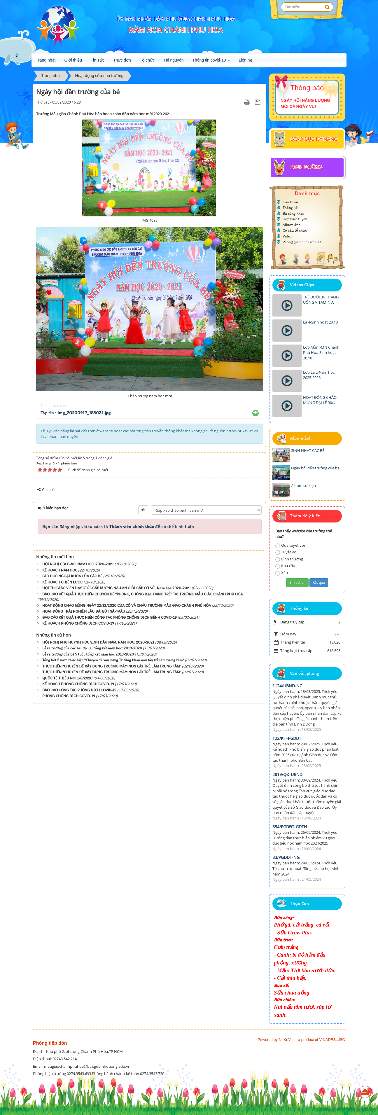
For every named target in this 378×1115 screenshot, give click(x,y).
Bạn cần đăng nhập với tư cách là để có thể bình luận (118, 526)
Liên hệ (245, 60)
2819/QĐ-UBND (287, 774)
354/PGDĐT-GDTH (289, 826)
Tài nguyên (173, 60)
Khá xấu (285, 566)
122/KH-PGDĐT (286, 738)
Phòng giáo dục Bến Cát (302, 242)
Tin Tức (97, 60)
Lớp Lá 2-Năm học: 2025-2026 (319, 375)
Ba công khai (293, 213)
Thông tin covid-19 (211, 62)
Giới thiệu (73, 60)
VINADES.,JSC (332, 1039)
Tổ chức (147, 60)
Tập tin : (76, 412)
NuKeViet (287, 1039)
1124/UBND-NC (287, 685)
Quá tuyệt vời (290, 545)
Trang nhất (45, 60)
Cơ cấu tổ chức (295, 230)
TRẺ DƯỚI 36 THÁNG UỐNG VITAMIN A (321, 299)
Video (287, 236)
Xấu (281, 573)
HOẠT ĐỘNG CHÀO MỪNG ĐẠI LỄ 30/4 (320, 400)
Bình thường (289, 559)
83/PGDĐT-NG (286, 857)
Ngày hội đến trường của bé (315, 468)
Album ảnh (291, 225)
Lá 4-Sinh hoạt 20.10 (320, 322)
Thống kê (290, 207)
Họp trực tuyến (295, 219)
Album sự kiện (303, 485)
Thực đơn (122, 60)
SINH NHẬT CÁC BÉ (307, 450)
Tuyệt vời (286, 552)
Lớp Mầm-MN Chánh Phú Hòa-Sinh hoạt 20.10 (321, 353)
